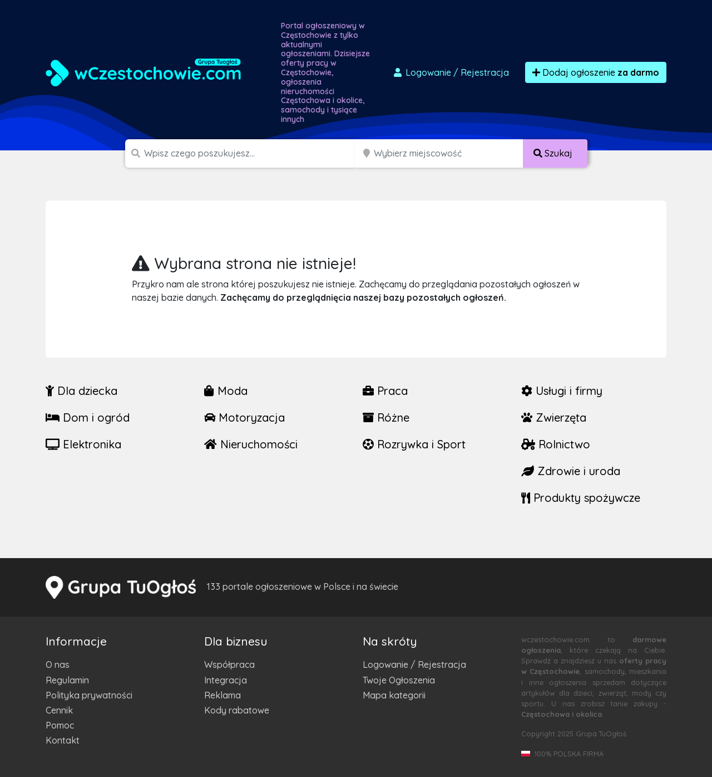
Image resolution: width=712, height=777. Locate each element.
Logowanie (450, 72)
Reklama (222, 695)
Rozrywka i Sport (414, 444)
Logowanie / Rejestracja (414, 664)
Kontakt (63, 740)
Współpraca (229, 664)
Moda (226, 391)
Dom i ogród (88, 417)
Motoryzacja (244, 417)
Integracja (225, 680)
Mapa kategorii (394, 695)
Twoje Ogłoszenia (399, 680)
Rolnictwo (555, 444)
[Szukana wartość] (250, 153)
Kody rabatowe (236, 710)
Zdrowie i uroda (570, 471)
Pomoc (60, 725)
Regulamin (67, 680)
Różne (386, 417)
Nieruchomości (251, 444)
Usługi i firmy (561, 391)
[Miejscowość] (448, 153)
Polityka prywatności (89, 695)
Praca (385, 391)
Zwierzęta (553, 417)
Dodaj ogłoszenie (595, 72)
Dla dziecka (81, 391)
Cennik (59, 710)
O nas (58, 664)
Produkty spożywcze (580, 498)
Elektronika (83, 444)
